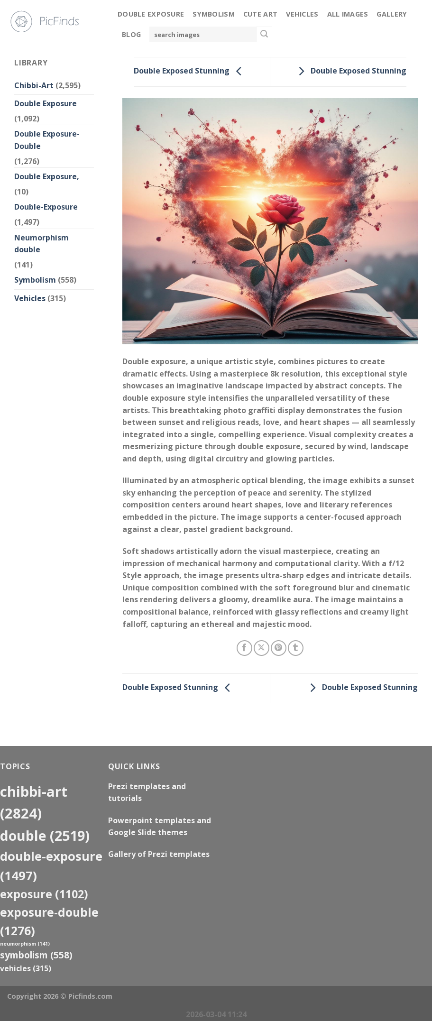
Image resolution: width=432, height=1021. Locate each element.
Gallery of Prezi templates (159, 854)
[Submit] (264, 35)
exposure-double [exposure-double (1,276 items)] (49, 921)
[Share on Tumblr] (295, 648)
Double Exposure (151, 13)
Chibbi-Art (34, 85)
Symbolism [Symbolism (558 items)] (36, 954)
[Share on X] (261, 648)
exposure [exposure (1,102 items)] (44, 893)
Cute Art (260, 13)
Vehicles (302, 13)
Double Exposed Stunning (190, 71)
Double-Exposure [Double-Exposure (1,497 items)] (51, 865)
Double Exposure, (46, 176)
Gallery (392, 13)
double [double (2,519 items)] (45, 835)
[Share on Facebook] (244, 648)
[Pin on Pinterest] (278, 648)
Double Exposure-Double (47, 140)
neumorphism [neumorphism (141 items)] (25, 943)
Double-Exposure (46, 207)
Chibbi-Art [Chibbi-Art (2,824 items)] (33, 802)
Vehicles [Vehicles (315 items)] (25, 968)
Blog (131, 34)
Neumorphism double (41, 243)
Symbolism (214, 13)
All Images (347, 13)
